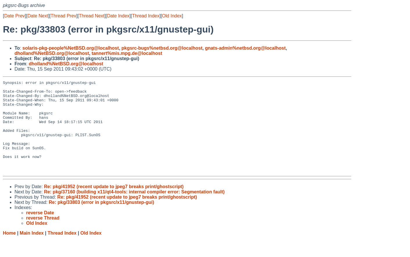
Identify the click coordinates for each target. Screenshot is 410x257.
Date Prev (14, 15)
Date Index (118, 15)
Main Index (32, 251)
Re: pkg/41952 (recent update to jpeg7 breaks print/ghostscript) (114, 204)
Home (9, 251)
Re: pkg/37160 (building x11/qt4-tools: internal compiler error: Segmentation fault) (134, 210)
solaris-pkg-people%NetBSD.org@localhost (70, 48)
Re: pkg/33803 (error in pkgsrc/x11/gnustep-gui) (101, 220)
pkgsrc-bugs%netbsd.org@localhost (161, 48)
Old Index (172, 15)
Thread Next (91, 15)
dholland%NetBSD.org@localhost (52, 53)
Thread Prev (63, 15)
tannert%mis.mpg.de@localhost (126, 53)
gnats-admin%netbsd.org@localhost (245, 48)
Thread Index (145, 15)
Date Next (37, 15)
